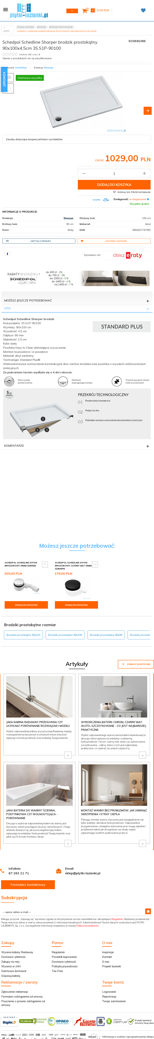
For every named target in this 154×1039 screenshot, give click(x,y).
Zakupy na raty (10, 961)
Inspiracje (108, 952)
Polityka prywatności (64, 966)
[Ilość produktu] (114, 173)
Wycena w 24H (11, 966)
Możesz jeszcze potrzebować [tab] (28, 300)
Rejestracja (109, 996)
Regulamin (117, 919)
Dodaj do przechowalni (132, 192)
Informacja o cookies (113, 1036)
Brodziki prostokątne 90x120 (23, 635)
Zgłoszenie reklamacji (14, 991)
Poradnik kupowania (64, 957)
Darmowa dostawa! (13, 971)
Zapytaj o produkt (28, 241)
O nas (105, 961)
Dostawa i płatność (104, 241)
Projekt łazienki (111, 966)
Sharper (49, 67)
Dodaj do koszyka (114, 185)
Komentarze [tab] (14, 445)
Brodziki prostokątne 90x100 (65, 635)
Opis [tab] (7, 308)
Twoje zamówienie (114, 1001)
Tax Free (57, 971)
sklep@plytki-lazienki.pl (82, 873)
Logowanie (109, 991)
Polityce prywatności (87, 925)
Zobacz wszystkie (135, 664)
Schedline (21, 67)
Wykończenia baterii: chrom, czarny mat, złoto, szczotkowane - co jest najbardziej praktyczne (113, 725)
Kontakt (107, 957)
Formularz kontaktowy (28, 885)
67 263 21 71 (19, 873)
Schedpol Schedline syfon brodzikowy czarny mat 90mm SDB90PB (73, 565)
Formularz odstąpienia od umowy (22, 996)
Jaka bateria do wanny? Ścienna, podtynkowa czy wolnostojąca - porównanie (32, 814)
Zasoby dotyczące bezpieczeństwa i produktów (34, 139)
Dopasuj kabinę (10, 975)
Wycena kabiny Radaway (17, 952)
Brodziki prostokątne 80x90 (106, 635)
